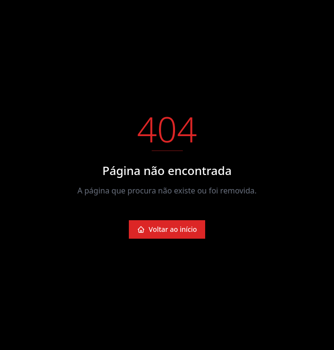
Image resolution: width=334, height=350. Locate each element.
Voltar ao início (167, 229)
